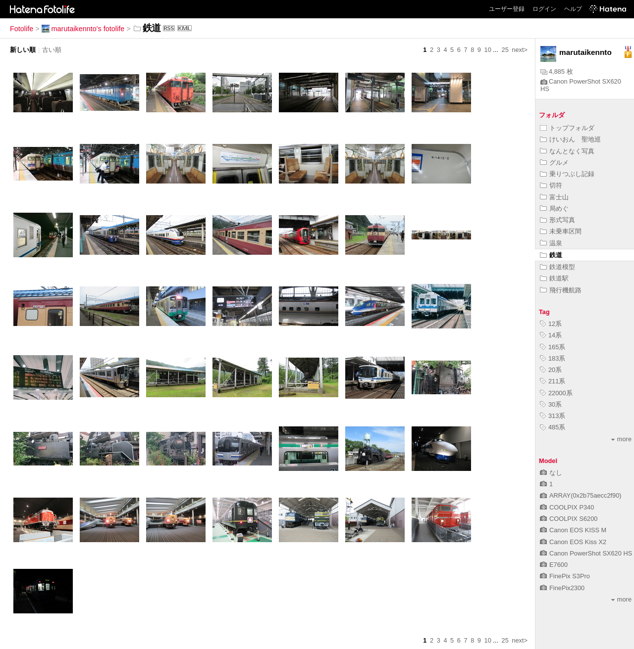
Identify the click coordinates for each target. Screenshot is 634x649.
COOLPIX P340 (567, 507)
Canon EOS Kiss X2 (573, 542)
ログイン (544, 8)
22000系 (556, 393)
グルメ (554, 162)
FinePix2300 (562, 588)
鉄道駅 (554, 278)
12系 (551, 323)
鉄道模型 (557, 267)
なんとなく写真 (567, 151)
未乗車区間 (560, 231)
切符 (551, 185)
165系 (552, 347)
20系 (551, 369)
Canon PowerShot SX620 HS (586, 553)
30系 (551, 404)
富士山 (554, 197)
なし (551, 472)
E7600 (554, 564)
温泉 (551, 243)
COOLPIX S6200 (568, 518)
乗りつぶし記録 (567, 174)
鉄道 (551, 255)
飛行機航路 (560, 290)
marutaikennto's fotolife (83, 29)
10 (487, 49)
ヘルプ (573, 8)
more (621, 439)
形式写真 (557, 220)
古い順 (51, 49)
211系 (552, 381)
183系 (552, 358)
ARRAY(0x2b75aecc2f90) (581, 495)
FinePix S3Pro (565, 576)
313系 (552, 415)
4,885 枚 (556, 71)
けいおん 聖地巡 (570, 139)
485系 (552, 427)
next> (520, 49)
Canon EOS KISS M (573, 530)
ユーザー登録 (507, 8)
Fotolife (21, 29)
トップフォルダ (567, 128)
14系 (551, 335)
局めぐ (554, 208)
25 (505, 49)
